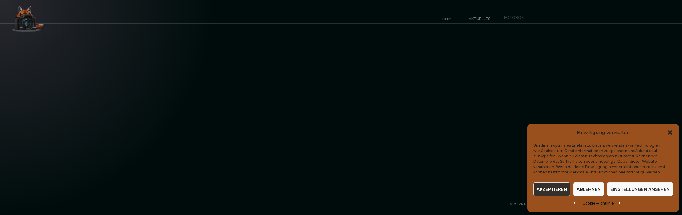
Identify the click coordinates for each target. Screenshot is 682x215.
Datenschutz (608, 204)
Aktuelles (477, 17)
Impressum (579, 204)
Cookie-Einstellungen (651, 204)
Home (448, 18)
